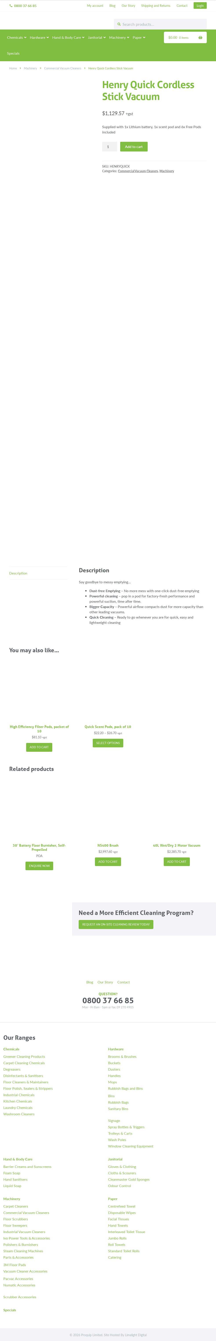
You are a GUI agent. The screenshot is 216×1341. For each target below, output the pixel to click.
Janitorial (95, 37)
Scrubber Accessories (19, 1296)
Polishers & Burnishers (20, 1244)
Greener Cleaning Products (24, 1056)
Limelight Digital (136, 1335)
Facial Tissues (118, 1218)
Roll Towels (116, 1244)
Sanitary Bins (118, 1108)
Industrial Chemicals (18, 1094)
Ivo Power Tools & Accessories (26, 1238)
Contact (182, 5)
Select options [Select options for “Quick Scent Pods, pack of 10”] (108, 743)
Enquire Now (39, 866)
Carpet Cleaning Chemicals (24, 1062)
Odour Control (119, 1185)
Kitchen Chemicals (17, 1101)
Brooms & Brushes (122, 1056)
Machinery (117, 37)
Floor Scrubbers (15, 1218)
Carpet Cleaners (15, 1206)
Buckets (114, 1062)
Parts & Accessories (18, 1257)
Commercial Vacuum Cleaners (62, 68)
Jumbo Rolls (117, 1238)
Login (200, 5)
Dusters (114, 1069)
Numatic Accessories (19, 1284)
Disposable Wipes (122, 1212)
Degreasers (11, 1069)
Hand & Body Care (66, 37)
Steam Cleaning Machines (23, 1250)
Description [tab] (18, 573)
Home (13, 68)
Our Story (128, 5)
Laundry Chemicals (18, 1107)
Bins (111, 1095)
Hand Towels (118, 1225)
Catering (114, 1257)
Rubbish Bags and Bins (125, 1088)
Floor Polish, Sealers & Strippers (28, 1088)
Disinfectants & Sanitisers (23, 1075)
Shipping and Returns (155, 5)
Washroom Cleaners (18, 1113)
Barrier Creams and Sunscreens (27, 1166)
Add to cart (134, 146)
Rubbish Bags (118, 1102)
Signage (114, 1120)
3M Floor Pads (14, 1264)
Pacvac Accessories (18, 1278)
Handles (114, 1075)
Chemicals (15, 37)
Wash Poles (117, 1139)
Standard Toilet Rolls (124, 1250)
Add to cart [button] (39, 747)
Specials (13, 53)
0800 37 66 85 (22, 5)
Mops (112, 1081)
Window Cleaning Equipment (130, 1146)
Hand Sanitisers (15, 1179)
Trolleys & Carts (120, 1133)
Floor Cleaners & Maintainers (25, 1081)
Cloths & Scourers (122, 1172)
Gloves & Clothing (122, 1166)
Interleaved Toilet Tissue (126, 1231)
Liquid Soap (12, 1185)
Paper (137, 37)
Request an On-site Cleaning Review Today (116, 924)
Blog (112, 5)
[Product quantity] (109, 146)
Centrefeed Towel (121, 1206)
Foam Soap (11, 1172)
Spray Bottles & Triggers (126, 1126)
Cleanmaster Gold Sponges (129, 1179)
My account (95, 5)
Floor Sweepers (15, 1225)
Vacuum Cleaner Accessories (25, 1271)
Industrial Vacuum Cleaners (24, 1231)
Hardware (37, 37)
